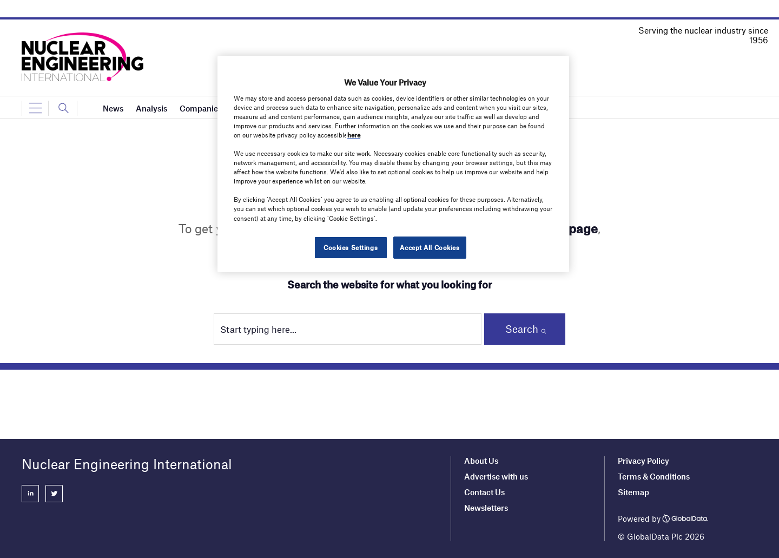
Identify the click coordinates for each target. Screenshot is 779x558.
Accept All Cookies (429, 247)
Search (521, 329)
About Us (481, 460)
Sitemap (633, 492)
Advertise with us (496, 476)
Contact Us (484, 492)
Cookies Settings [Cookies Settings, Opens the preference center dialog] (351, 247)
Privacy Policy (643, 460)
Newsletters (486, 508)
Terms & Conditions (654, 476)
